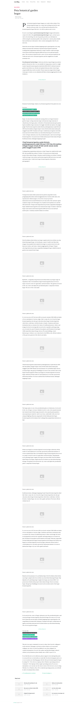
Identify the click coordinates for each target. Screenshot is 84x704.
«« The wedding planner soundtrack (29, 673)
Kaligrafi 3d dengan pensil (29, 693)
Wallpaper (49, 1)
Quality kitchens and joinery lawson (31, 113)
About (38, 1)
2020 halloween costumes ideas (30, 638)
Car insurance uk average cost (58, 693)
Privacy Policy (32, 1)
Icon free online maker (56, 688)
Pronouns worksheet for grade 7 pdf (31, 111)
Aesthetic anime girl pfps (28, 634)
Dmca (27, 1)
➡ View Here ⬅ (42, 79)
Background (43, 1)
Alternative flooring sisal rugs (30, 632)
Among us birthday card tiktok (30, 636)
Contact (23, 1)
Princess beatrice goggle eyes (29, 109)
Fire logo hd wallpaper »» (47, 673)
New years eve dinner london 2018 (31, 688)
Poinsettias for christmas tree (30, 115)
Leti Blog (14, 702)
